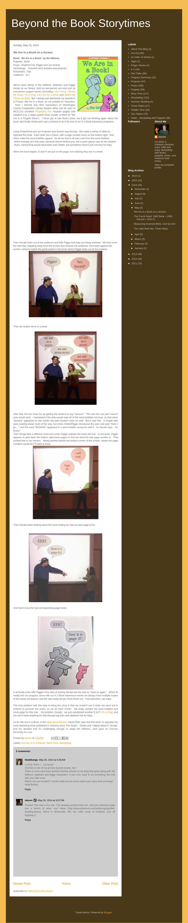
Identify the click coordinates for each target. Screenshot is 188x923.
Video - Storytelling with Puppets (148, 118)
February (140, 243)
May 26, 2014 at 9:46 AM (52, 759)
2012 (135, 258)
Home (66, 883)
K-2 (33, 743)
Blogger (108, 912)
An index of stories (141, 57)
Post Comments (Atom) (40, 891)
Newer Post (21, 883)
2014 (135, 185)
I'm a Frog (30, 94)
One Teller (136, 73)
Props (134, 85)
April (137, 234)
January (139, 248)
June (137, 203)
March (138, 239)
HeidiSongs (31, 759)
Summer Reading (140, 101)
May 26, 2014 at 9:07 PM (51, 800)
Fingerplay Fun (43, 111)
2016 (135, 175)
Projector (40, 743)
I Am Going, (59, 91)
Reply (28, 789)
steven (28, 800)
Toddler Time (137, 109)
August (139, 193)
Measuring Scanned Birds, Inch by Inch (154, 223)
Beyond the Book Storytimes (80, 23)
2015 (135, 180)
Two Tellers (137, 114)
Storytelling (65, 743)
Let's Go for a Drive (47, 94)
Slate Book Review (57, 722)
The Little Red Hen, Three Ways (151, 228)
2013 (135, 254)
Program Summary (141, 77)
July (137, 198)
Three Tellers (138, 105)
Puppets (135, 89)
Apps (133, 61)
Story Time (52, 743)
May (137, 207)
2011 (135, 263)
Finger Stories (138, 65)
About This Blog (139, 49)
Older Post (110, 883)
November (140, 189)
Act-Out (25, 743)
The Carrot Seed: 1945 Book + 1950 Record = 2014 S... (153, 218)
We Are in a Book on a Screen (150, 211)
